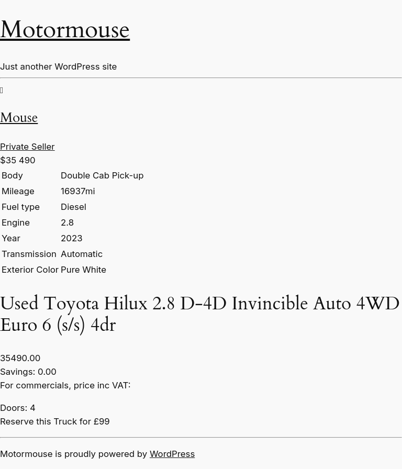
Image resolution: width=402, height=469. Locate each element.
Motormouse (65, 30)
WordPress (172, 454)
